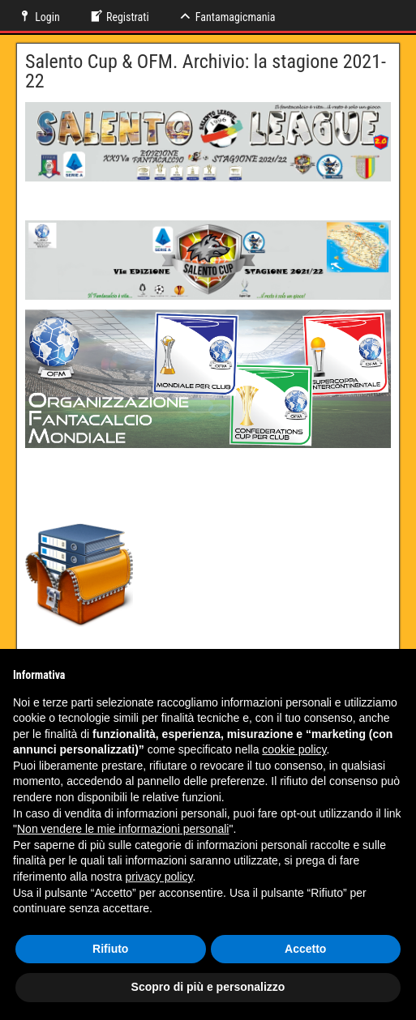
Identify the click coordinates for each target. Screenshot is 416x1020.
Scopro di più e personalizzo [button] (208, 986)
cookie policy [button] (294, 749)
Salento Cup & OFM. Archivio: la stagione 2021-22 (205, 71)
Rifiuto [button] (110, 948)
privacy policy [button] (159, 876)
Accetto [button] (305, 948)
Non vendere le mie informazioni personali (123, 828)
